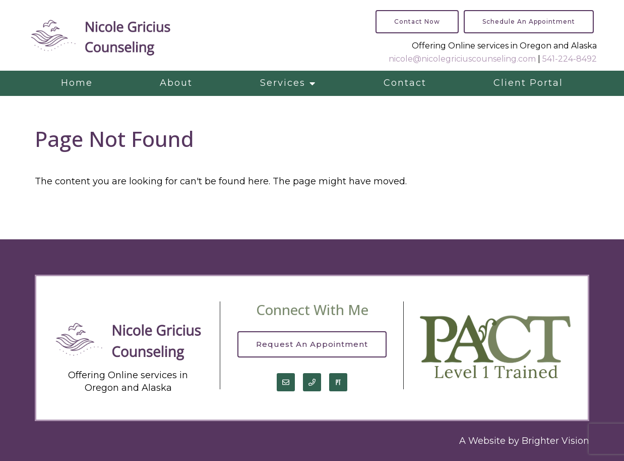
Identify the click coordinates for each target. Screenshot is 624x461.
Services (282, 82)
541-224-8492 (569, 59)
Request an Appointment (312, 344)
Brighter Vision (555, 440)
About (176, 82)
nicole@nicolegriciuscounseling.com (462, 59)
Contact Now (417, 21)
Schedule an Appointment (528, 21)
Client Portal (528, 82)
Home (77, 82)
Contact (405, 82)
